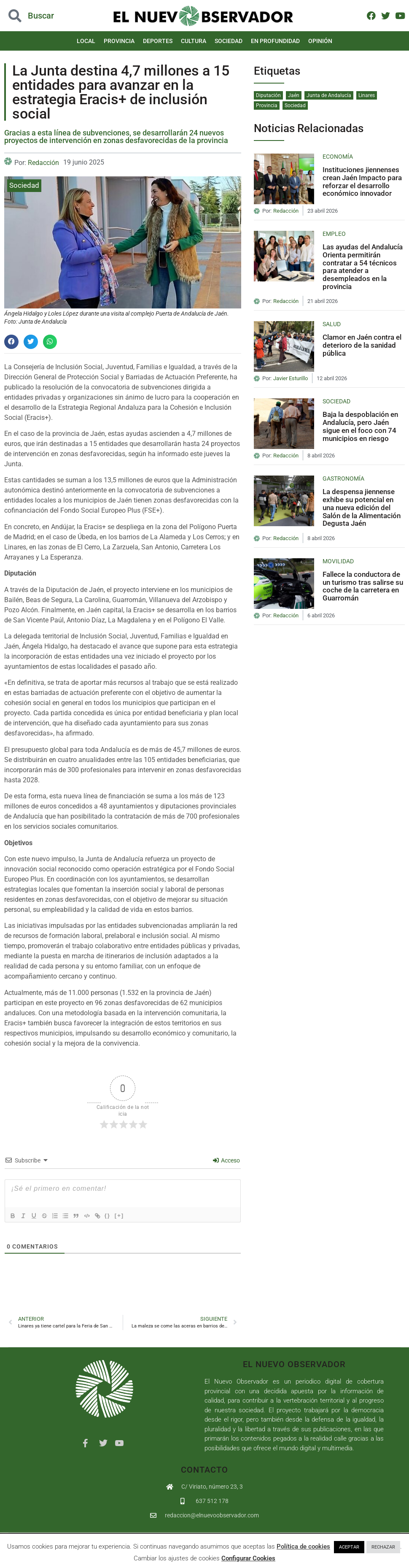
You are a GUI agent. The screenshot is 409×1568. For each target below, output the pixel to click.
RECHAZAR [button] (383, 1547)
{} (118, 1215)
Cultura (193, 41)
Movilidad (338, 561)
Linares (366, 95)
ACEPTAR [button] (349, 1547)
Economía (338, 156)
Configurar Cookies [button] (248, 1558)
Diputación (268, 95)
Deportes (157, 41)
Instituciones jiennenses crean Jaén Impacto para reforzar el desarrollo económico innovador (362, 181)
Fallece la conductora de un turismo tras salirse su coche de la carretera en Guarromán (363, 586)
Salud (332, 324)
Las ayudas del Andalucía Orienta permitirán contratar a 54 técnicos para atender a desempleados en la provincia (363, 266)
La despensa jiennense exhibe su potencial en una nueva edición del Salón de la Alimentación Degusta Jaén (362, 507)
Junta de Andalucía (329, 95)
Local (86, 41)
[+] (130, 1215)
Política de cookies (303, 1546)
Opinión (320, 41)
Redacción (43, 163)
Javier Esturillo (290, 378)
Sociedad (228, 41)
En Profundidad (275, 41)
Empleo (334, 233)
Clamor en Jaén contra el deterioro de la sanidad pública (362, 345)
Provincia (119, 41)
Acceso (226, 1160)
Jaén (293, 95)
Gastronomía (343, 478)
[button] (11, 342)
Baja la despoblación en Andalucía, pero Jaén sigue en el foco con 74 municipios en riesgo (360, 426)
